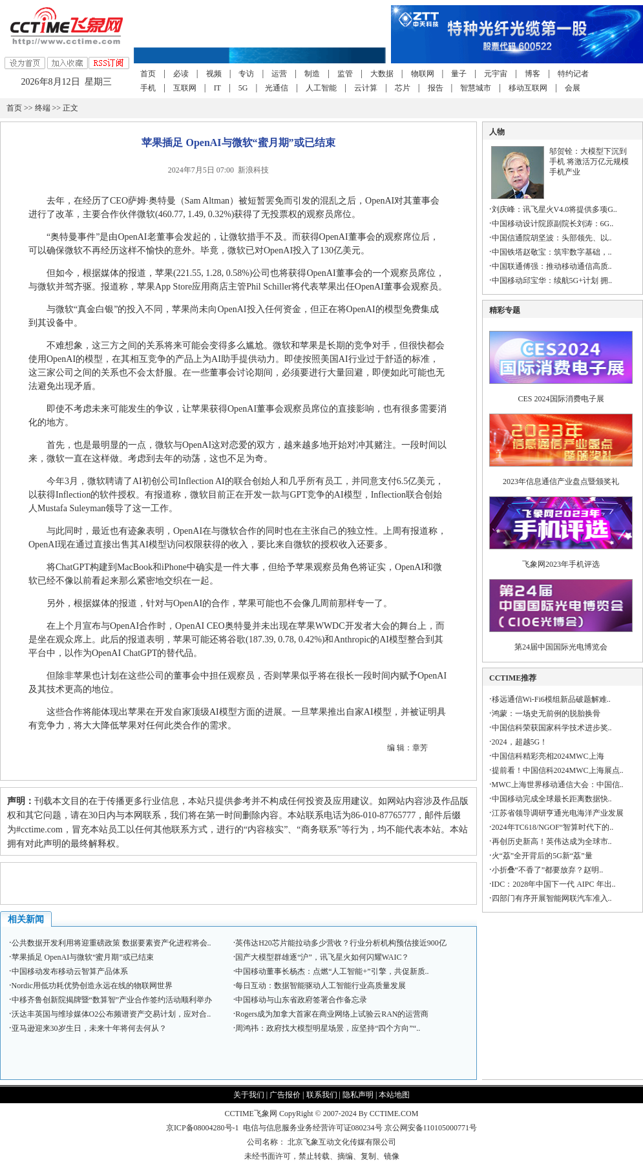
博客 (532, 73)
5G (243, 87)
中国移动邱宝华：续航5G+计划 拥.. (552, 280)
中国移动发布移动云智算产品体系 (70, 971)
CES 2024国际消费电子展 (561, 398)
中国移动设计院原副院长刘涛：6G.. (553, 223)
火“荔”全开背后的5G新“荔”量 (542, 855)
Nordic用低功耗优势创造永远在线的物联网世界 (92, 985)
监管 (345, 73)
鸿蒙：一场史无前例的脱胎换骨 (546, 713)
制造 (312, 73)
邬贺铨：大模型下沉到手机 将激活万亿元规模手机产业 (589, 161)
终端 (42, 107)
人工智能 (321, 87)
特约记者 (573, 73)
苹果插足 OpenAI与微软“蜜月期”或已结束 (83, 957)
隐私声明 (358, 1094)
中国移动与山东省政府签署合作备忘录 (301, 999)
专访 (246, 73)
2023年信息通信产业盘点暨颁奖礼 (561, 481)
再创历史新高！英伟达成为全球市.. (552, 841)
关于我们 (248, 1094)
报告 (435, 87)
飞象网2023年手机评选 (561, 564)
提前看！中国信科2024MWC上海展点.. (558, 770)
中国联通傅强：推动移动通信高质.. (552, 266)
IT (217, 87)
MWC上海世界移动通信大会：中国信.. (558, 784)
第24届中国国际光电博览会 (560, 646)
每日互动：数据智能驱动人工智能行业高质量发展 (320, 985)
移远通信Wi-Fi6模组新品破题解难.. (551, 699)
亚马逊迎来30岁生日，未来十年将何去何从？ (89, 1028)
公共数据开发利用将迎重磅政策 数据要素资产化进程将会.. (111, 942)
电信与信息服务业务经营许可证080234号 (314, 1127)
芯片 (402, 87)
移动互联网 (528, 87)
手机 (148, 87)
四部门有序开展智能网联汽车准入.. (552, 898)
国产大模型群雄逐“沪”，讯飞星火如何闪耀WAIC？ (322, 957)
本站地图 (394, 1094)
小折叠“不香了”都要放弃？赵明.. (548, 869)
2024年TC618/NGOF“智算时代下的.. (553, 827)
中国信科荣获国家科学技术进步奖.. (552, 727)
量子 (459, 73)
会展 (572, 87)
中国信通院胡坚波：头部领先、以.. (552, 237)
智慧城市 (475, 87)
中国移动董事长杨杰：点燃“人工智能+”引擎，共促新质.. (331, 971)
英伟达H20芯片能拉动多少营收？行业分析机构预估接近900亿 (341, 942)
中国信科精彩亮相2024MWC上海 (548, 756)
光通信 (276, 87)
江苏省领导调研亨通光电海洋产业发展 (558, 813)
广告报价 (284, 1094)
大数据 (382, 73)
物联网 (422, 73)
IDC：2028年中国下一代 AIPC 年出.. (554, 884)
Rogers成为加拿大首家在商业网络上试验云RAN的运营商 (331, 1014)
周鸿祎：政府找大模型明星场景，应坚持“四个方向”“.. (327, 1028)
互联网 (184, 87)
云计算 (365, 87)
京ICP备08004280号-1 (202, 1127)
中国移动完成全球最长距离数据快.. (552, 798)
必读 (181, 73)
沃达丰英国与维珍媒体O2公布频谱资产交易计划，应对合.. (111, 1014)
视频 (214, 73)
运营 (279, 73)
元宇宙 (495, 73)
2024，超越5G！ (520, 741)
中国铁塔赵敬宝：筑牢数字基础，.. (552, 252)
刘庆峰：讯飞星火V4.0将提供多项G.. (554, 209)
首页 (148, 73)
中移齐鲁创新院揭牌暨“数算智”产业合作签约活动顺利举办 (112, 999)
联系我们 (321, 1094)
